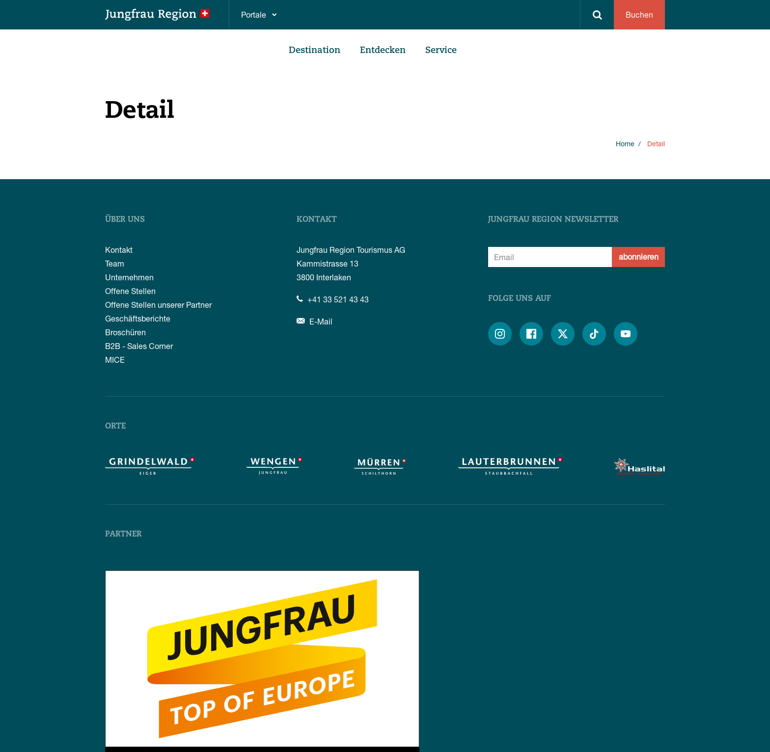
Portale (253, 14)
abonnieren (639, 256)
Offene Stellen (130, 290)
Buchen (639, 14)
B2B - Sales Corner (139, 345)
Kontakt (119, 249)
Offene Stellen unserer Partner (158, 304)
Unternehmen (129, 277)
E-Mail (314, 321)
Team (114, 263)
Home (625, 143)
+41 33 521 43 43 (333, 299)
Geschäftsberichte (137, 318)
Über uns (125, 220)
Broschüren (125, 332)
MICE (115, 359)
